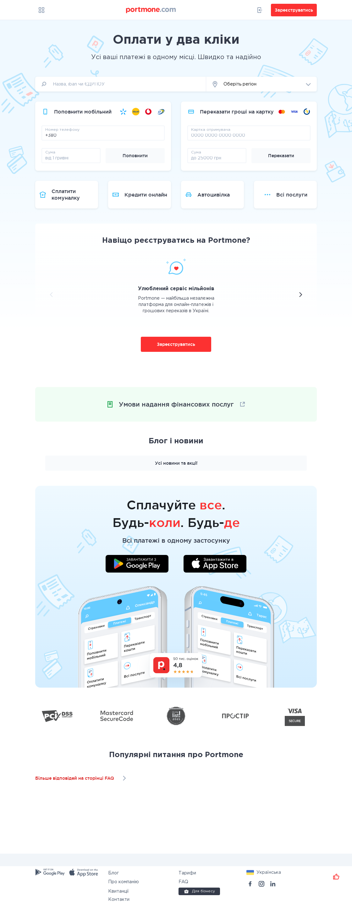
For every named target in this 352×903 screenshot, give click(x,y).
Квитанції (118, 891)
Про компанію (123, 882)
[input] (120, 84)
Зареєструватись (176, 344)
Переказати (281, 155)
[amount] (71, 158)
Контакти (118, 899)
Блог (113, 873)
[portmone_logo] (151, 10)
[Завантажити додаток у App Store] (215, 564)
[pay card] (249, 135)
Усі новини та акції (176, 463)
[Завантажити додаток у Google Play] (137, 564)
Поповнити (135, 155)
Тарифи (187, 873)
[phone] (103, 135)
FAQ (183, 882)
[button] (261, 84)
